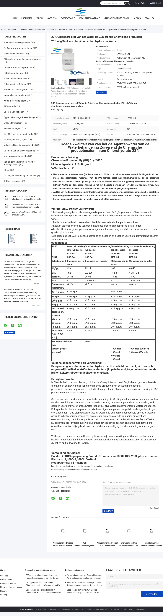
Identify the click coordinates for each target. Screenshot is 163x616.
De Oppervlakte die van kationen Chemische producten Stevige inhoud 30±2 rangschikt (44, 584)
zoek (127, 3)
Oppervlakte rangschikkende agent (20, 117)
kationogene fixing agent (15, 139)
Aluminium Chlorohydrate (29, 30)
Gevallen (149, 18)
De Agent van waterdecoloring (18, 48)
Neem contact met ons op (117, 18)
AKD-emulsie (10, 106)
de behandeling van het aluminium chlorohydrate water (74, 470)
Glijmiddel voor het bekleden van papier (22, 59)
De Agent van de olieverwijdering (19, 150)
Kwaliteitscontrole (89, 18)
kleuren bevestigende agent (17, 95)
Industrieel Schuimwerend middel (20, 145)
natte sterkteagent (12, 128)
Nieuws (137, 18)
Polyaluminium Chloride (15, 84)
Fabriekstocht (68, 18)
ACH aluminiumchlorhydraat (84, 544)
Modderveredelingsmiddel (16, 156)
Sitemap (3, 595)
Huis (15, 18)
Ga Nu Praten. (140, 3)
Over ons (51, 18)
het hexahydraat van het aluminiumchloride (74, 466)
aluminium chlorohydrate (104, 466)
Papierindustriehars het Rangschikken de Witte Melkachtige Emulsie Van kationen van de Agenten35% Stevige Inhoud (84, 577)
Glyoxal (7, 170)
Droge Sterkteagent (13, 123)
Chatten (100, 92)
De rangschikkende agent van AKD (20, 175)
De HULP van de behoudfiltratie (19, 134)
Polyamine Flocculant (14, 53)
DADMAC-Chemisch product (17, 67)
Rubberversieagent (13, 181)
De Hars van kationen (14, 112)
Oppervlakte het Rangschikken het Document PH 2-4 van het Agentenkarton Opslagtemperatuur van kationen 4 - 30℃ (43, 591)
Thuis (2, 30)
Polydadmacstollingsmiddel (17, 42)
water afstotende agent (15, 100)
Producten (26, 18)
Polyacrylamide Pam (13, 73)
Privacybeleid (25, 609)
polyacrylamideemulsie (15, 78)
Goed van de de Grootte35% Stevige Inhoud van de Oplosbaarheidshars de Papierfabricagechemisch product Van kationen (83, 591)
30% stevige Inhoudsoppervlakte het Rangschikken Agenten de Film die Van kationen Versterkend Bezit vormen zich (43, 577)
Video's (40, 18)
